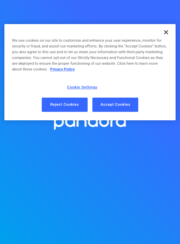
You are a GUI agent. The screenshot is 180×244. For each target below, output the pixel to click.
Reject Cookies (64, 104)
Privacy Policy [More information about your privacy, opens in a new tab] (62, 69)
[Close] (166, 32)
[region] (90, 72)
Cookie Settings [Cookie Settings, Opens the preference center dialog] (82, 87)
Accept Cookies (115, 104)
